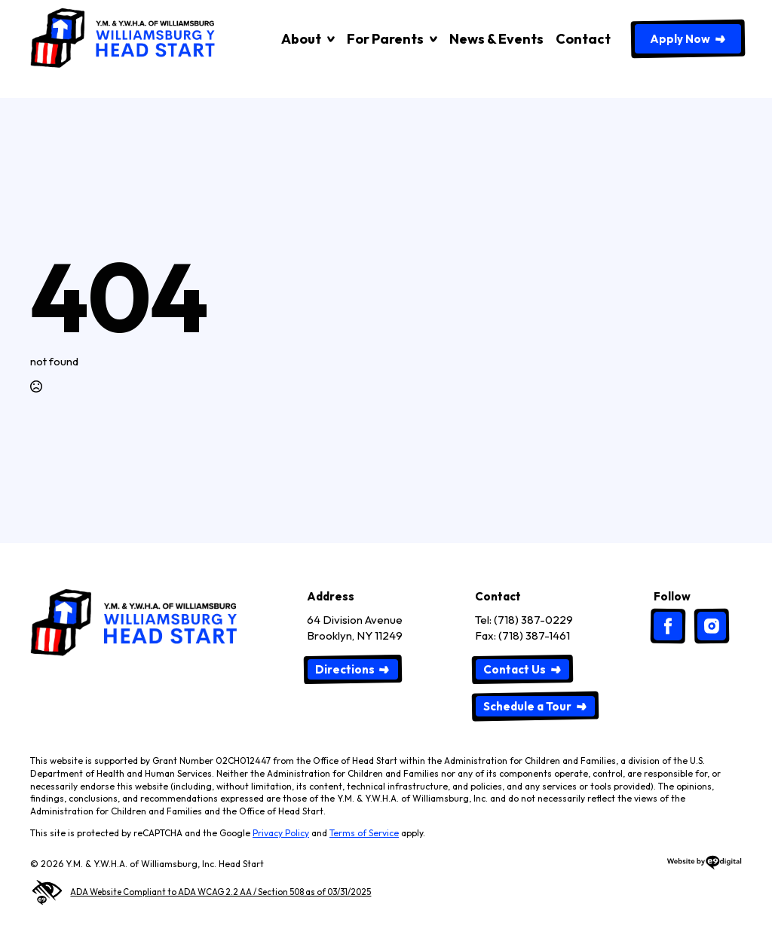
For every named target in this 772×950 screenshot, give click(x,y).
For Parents (385, 38)
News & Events (496, 38)
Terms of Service (364, 833)
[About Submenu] (328, 39)
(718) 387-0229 (533, 619)
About (301, 38)
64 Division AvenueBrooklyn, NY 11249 (355, 627)
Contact (583, 38)
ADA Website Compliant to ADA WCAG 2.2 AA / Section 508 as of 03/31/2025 (200, 893)
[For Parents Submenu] (430, 39)
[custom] (668, 626)
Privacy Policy (281, 833)
